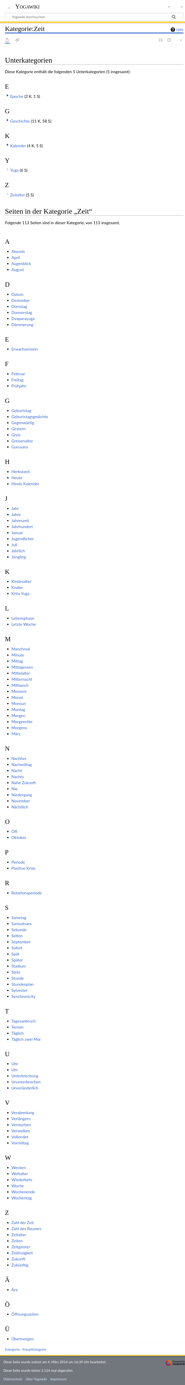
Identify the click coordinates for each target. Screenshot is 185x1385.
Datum (17, 294)
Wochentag (21, 1197)
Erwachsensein (24, 349)
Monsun (18, 703)
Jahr (15, 508)
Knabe (17, 587)
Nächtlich (19, 806)
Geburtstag (21, 410)
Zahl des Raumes (26, 1228)
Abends (18, 251)
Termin (17, 1027)
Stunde (17, 978)
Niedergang (21, 794)
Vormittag (20, 1142)
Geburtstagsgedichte (29, 416)
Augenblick (21, 263)
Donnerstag (21, 312)
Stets (15, 972)
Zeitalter (17, 194)
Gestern (18, 428)
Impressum (58, 1379)
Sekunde (19, 929)
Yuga (14, 170)
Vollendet (19, 1136)
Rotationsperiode (26, 892)
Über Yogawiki (36, 1379)
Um (14, 1069)
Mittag (17, 660)
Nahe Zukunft (23, 782)
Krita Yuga (20, 593)
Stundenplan (22, 984)
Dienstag (19, 306)
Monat (17, 697)
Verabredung (22, 1112)
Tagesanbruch (23, 1020)
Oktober (18, 837)
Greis (16, 434)
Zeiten (17, 1240)
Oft (14, 831)
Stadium (18, 966)
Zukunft (18, 1258)
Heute (16, 477)
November (20, 800)
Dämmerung (22, 324)
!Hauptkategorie (34, 1349)
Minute (17, 654)
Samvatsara (21, 923)
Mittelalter (20, 673)
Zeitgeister (20, 1246)
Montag (18, 709)
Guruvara (19, 446)
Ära (14, 1289)
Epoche (16, 96)
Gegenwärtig (22, 422)
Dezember (20, 300)
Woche (17, 1185)
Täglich (17, 1033)
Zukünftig (20, 1264)
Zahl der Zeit (22, 1222)
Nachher (18, 758)
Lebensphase (22, 618)
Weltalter (19, 1173)
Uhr (14, 1063)
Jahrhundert (22, 526)
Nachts (17, 776)
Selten (16, 935)
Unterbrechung (24, 1075)
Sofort (16, 947)
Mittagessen (22, 667)
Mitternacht (21, 679)
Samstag (18, 917)
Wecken (18, 1167)
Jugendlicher (22, 538)
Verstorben (21, 1124)
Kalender (18, 145)
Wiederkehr (21, 1179)
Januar (17, 532)
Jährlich (18, 550)
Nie (14, 788)
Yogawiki (27, 6)
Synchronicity (23, 996)
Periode (18, 862)
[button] (7, 95)
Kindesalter (21, 581)
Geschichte (20, 121)
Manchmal (20, 648)
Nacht (16, 770)
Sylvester (19, 990)
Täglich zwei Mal (25, 1039)
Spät (15, 953)
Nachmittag (21, 764)
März (15, 733)
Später (17, 959)
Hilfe (176, 29)
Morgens (19, 727)
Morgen (18, 715)
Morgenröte (22, 721)
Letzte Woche (23, 624)
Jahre (16, 514)
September (21, 941)
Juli (14, 544)
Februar (18, 373)
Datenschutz (12, 1379)
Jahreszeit (20, 520)
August (17, 269)
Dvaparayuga (23, 318)
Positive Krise (23, 868)
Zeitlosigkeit (22, 1252)
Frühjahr (18, 385)
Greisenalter (22, 440)
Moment (18, 691)
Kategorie (12, 1349)
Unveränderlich (24, 1087)
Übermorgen (22, 1338)
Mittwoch (20, 685)
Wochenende (23, 1191)
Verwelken (20, 1130)
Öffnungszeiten (25, 1314)
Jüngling (18, 556)
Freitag (17, 379)
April (15, 257)
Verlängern (21, 1118)
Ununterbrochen (26, 1081)
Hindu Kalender (25, 483)
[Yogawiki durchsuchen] (94, 16)
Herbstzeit (20, 471)
